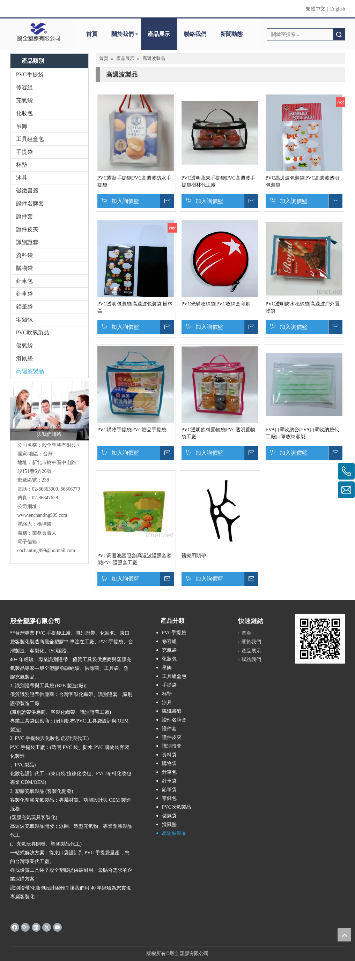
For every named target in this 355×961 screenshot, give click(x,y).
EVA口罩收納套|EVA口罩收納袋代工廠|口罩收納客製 (302, 433)
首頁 (91, 34)
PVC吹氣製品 (32, 332)
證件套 (24, 216)
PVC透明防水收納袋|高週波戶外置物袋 (303, 307)
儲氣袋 (24, 345)
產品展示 (159, 34)
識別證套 (27, 242)
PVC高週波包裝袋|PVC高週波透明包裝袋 (302, 181)
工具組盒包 (30, 139)
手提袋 (24, 152)
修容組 (24, 87)
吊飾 (21, 126)
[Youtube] (57, 926)
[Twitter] (46, 926)
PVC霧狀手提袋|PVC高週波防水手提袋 (134, 181)
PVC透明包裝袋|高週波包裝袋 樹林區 (135, 307)
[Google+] (25, 926)
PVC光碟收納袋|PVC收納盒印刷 (216, 304)
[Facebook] (14, 926)
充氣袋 (24, 100)
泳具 (21, 178)
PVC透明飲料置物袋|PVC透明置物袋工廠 (218, 433)
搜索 (339, 34)
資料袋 (24, 255)
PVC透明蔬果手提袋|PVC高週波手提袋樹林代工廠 (218, 181)
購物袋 (24, 268)
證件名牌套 (30, 203)
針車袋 (24, 294)
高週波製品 (30, 371)
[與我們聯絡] (49, 410)
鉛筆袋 (24, 307)
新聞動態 (231, 34)
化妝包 (24, 113)
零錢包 (24, 320)
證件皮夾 (27, 229)
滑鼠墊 (24, 358)
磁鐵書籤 (27, 191)
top (344, 934)
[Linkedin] (36, 926)
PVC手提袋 (30, 74)
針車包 (24, 281)
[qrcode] (320, 639)
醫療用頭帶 (194, 555)
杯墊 (21, 165)
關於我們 (122, 34)
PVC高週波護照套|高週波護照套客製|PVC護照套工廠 (134, 559)
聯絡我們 (195, 34)
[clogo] (38, 31)
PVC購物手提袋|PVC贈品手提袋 (131, 429)
